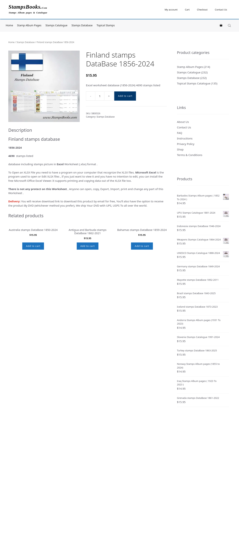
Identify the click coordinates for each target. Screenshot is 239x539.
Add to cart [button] (33, 291)
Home (9, 25)
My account (171, 9)
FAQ (179, 133)
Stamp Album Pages (29, 25)
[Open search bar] (230, 25)
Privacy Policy (185, 144)
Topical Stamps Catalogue (193, 83)
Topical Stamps (106, 25)
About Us (183, 122)
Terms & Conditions (189, 155)
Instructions (184, 138)
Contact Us (221, 9)
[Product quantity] (99, 96)
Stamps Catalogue (56, 25)
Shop (180, 149)
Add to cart (125, 95)
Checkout (202, 9)
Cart (187, 9)
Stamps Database (82, 25)
